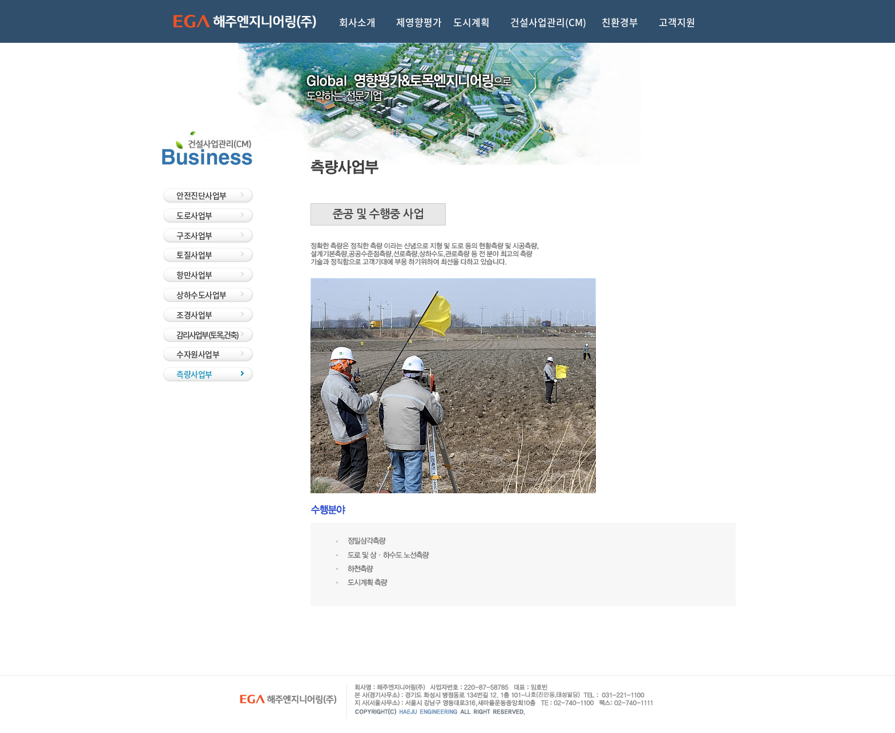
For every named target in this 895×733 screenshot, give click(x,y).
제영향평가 (419, 21)
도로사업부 (194, 215)
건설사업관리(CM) (548, 21)
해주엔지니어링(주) (245, 22)
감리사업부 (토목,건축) (207, 334)
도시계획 (471, 21)
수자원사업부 (197, 354)
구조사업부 (194, 235)
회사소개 (357, 21)
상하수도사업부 (201, 294)
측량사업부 (194, 374)
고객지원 (677, 21)
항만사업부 (194, 274)
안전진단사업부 (201, 195)
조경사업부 (194, 314)
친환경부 (620, 21)
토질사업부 (194, 254)
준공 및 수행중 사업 (378, 214)
